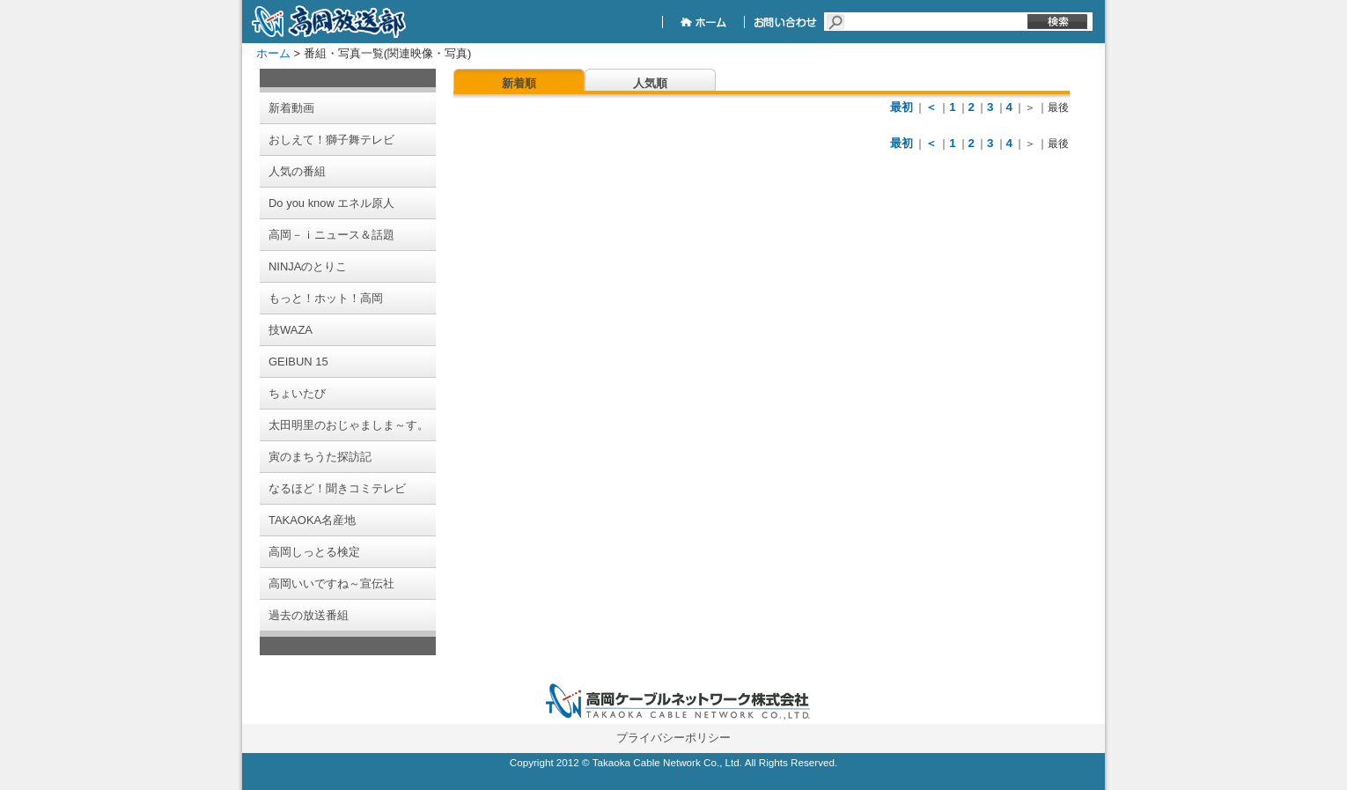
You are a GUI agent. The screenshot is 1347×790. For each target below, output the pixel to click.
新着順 (519, 83)
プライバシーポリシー (673, 737)
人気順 (650, 83)
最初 (901, 107)
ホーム (273, 53)
